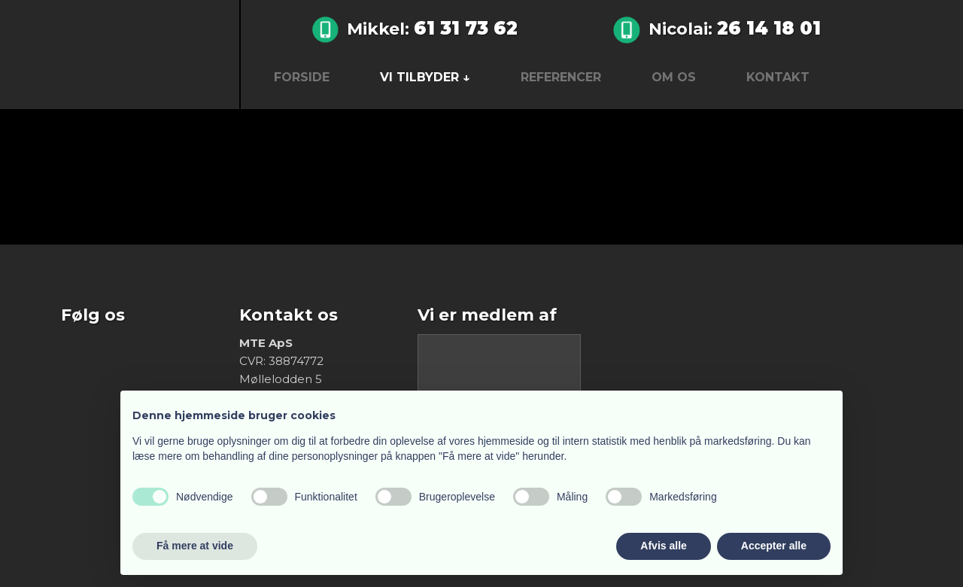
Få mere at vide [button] (194, 546)
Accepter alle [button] (774, 546)
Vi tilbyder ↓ (425, 77)
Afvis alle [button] (663, 546)
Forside (302, 77)
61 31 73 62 (466, 28)
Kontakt (778, 77)
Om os (674, 77)
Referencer (561, 77)
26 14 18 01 (769, 28)
